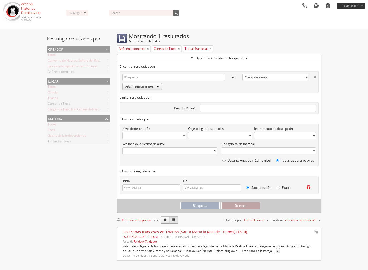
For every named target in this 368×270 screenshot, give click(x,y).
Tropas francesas (59, 142)
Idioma (316, 6)
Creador (55, 49)
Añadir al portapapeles (316, 232)
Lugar (53, 81)
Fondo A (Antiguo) (145, 241)
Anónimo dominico (61, 72)
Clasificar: (277, 220)
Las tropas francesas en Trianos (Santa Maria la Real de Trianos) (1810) (185, 232)
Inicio (126, 181)
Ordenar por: (234, 220)
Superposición (258, 187)
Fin (185, 181)
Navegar (76, 13)
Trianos (53, 99)
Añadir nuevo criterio (142, 87)
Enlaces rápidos (328, 6)
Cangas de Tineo (59, 104)
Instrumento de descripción (273, 129)
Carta (51, 131)
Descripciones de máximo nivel (246, 160)
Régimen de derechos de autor (143, 144)
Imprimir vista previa (134, 220)
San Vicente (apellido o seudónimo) (72, 67)
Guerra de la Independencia (67, 136)
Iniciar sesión (350, 6)
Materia (55, 118)
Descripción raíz (185, 108)
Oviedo (53, 93)
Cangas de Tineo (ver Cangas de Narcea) (75, 110)
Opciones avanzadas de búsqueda (219, 58)
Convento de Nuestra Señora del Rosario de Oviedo (83, 61)
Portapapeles (304, 6)
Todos (52, 56)
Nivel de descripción (136, 129)
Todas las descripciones (295, 160)
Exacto (284, 187)
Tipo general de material (238, 144)
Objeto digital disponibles (206, 129)
